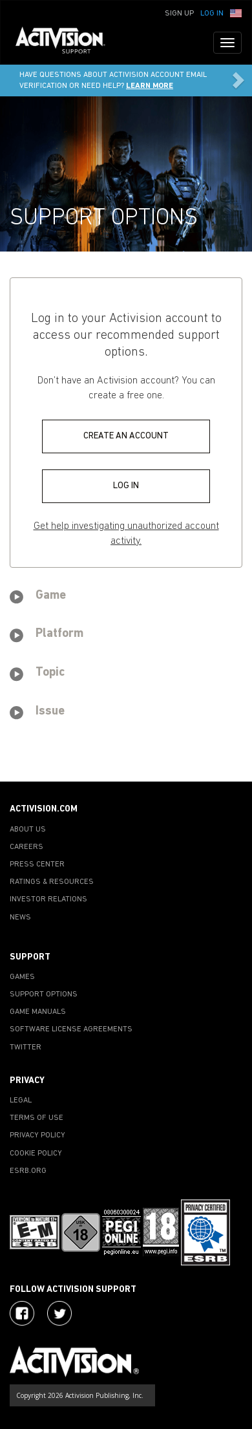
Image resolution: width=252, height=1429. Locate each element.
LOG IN (126, 486)
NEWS (20, 917)
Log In (212, 13)
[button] (236, 12)
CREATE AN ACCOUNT (126, 436)
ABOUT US (28, 829)
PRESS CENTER (37, 864)
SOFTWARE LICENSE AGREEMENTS (71, 1029)
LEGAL (21, 1100)
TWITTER (25, 1047)
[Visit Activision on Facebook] (22, 1313)
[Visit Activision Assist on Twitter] (59, 1313)
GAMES (22, 977)
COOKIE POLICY (36, 1153)
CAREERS (26, 847)
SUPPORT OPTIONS (44, 994)
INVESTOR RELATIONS (48, 899)
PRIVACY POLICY (37, 1135)
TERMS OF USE (36, 1118)
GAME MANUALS (38, 1012)
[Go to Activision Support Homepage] (66, 43)
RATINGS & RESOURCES (52, 882)
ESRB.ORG (28, 1171)
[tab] (126, 598)
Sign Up (179, 13)
